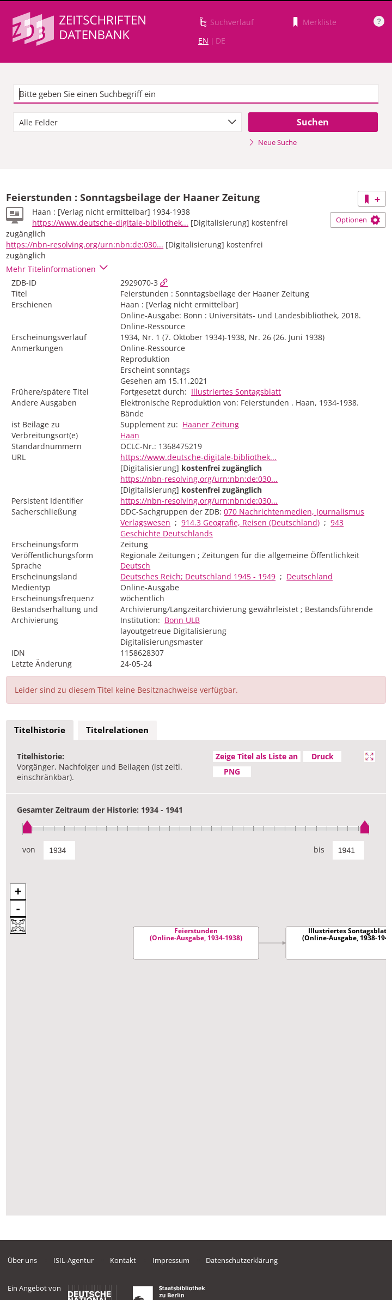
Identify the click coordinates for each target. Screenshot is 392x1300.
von (28, 849)
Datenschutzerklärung (242, 1260)
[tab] (40, 730)
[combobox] (127, 122)
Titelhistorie (39, 729)
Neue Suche (272, 142)
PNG (232, 771)
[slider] (196, 829)
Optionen (358, 220)
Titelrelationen (117, 729)
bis (319, 849)
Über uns (22, 1260)
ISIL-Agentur (73, 1260)
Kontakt (123, 1260)
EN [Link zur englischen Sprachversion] (203, 40)
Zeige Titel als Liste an (257, 756)
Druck (322, 756)
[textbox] (196, 94)
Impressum (170, 1260)
